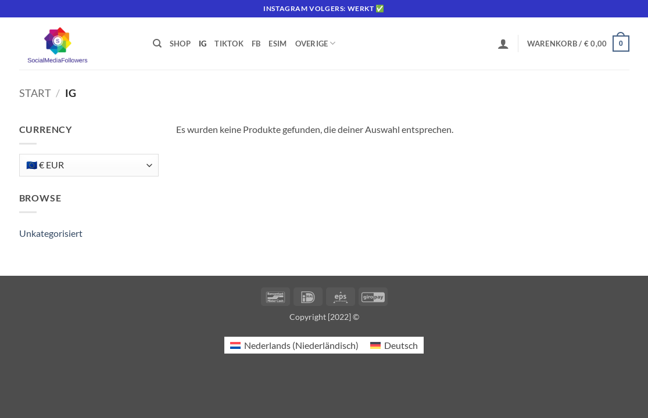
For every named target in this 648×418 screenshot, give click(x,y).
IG (203, 43)
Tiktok (229, 43)
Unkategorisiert (51, 233)
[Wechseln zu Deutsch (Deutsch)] (394, 345)
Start (35, 93)
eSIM (277, 43)
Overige (315, 43)
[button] (503, 43)
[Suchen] (157, 44)
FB (256, 43)
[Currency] (89, 165)
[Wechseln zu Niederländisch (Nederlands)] (294, 345)
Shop (180, 43)
